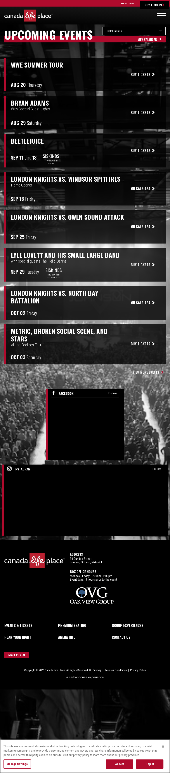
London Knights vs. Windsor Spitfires (65, 179)
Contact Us (121, 637)
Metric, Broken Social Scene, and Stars (59, 335)
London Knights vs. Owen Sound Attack (67, 217)
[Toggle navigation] (161, 14)
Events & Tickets (18, 625)
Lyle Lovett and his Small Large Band (65, 255)
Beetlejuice (27, 141)
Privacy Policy (138, 670)
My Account (127, 3)
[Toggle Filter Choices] (134, 31)
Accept (119, 764)
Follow (112, 393)
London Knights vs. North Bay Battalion (54, 297)
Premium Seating (72, 625)
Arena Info (66, 637)
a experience (85, 677)
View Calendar (147, 39)
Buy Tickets (153, 5)
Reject (150, 764)
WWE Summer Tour (37, 65)
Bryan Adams (30, 103)
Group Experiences (127, 625)
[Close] (163, 747)
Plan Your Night (17, 637)
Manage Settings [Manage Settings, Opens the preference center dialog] (17, 764)
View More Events (146, 372)
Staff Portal (16, 655)
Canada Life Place (28, 15)
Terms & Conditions (116, 670)
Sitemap (97, 670)
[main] (85, 283)
